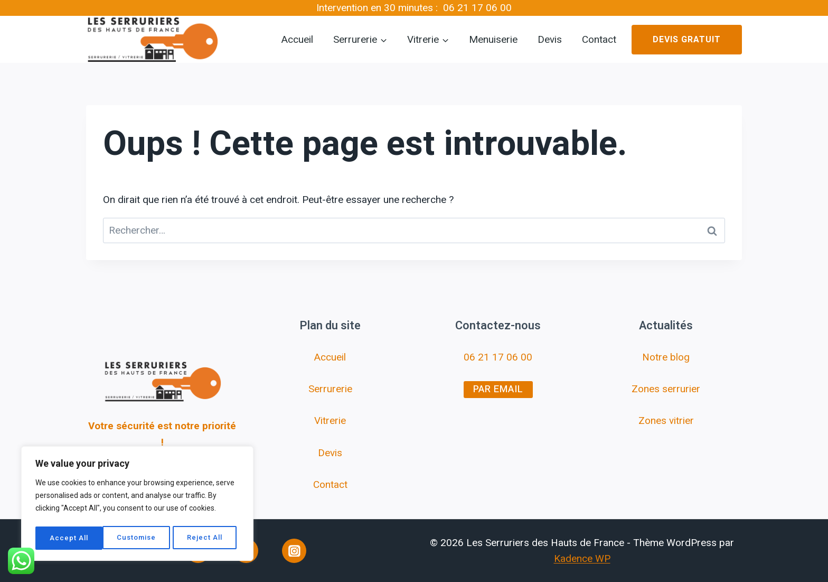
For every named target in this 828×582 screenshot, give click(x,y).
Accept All (207, 538)
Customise (69, 538)
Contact (599, 39)
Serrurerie (330, 389)
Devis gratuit (687, 39)
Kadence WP (582, 558)
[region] (137, 505)
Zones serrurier (666, 389)
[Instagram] (294, 551)
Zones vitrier (666, 420)
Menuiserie (493, 39)
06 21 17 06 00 (477, 8)
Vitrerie (330, 420)
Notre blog (666, 357)
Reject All (138, 538)
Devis (550, 39)
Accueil (297, 39)
